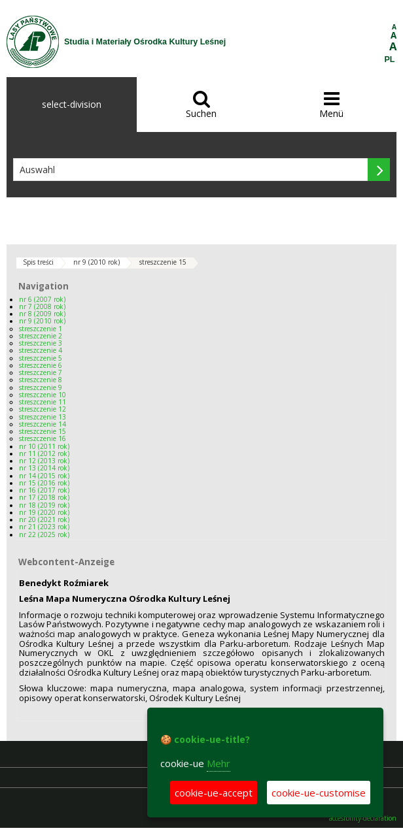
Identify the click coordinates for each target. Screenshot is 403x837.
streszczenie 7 (40, 372)
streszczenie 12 (42, 409)
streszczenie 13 (42, 416)
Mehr (218, 763)
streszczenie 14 (42, 424)
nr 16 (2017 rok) (44, 490)
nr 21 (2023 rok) (44, 526)
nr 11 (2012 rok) (44, 453)
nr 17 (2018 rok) (44, 497)
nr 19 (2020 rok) (44, 512)
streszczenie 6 (40, 365)
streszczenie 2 (40, 335)
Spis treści (38, 262)
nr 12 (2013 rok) (44, 460)
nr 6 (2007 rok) (42, 299)
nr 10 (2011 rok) (44, 446)
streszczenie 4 (40, 350)
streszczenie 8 (40, 379)
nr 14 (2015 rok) (44, 475)
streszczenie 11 (42, 401)
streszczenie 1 (40, 328)
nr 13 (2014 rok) (44, 467)
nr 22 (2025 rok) (44, 534)
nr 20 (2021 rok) (44, 519)
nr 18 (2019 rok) (44, 505)
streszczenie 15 (162, 262)
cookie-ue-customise (319, 792)
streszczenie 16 (42, 438)
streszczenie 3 (40, 343)
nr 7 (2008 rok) (42, 306)
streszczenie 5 (40, 358)
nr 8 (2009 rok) (42, 313)
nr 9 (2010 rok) (96, 262)
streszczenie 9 (40, 387)
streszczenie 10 (42, 394)
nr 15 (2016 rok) (44, 482)
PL (390, 59)
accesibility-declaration (362, 818)
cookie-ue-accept (214, 792)
